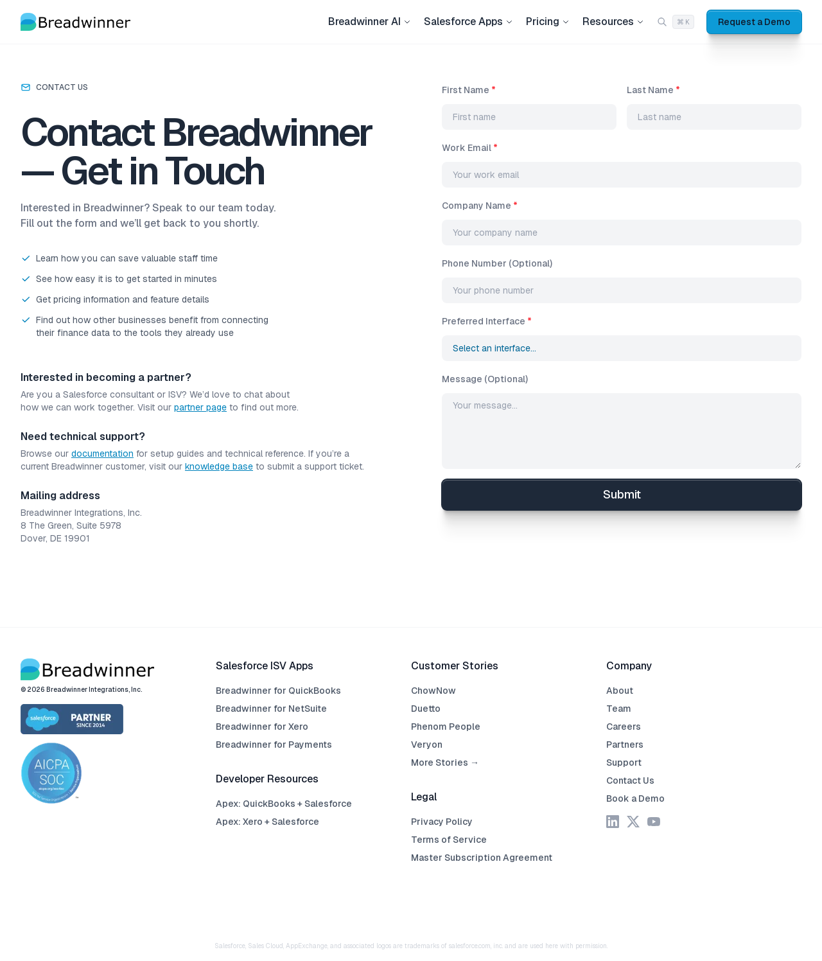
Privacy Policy (442, 821)
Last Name (653, 90)
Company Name (480, 205)
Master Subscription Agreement (481, 857)
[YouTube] (653, 821)
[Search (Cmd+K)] (675, 22)
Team (618, 708)
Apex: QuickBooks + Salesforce (284, 803)
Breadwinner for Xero (262, 726)
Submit (622, 494)
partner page (200, 407)
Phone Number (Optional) (497, 263)
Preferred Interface (487, 321)
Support (624, 762)
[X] (633, 821)
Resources (613, 21)
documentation (102, 453)
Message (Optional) (485, 379)
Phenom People (445, 726)
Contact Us (630, 780)
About (619, 690)
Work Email (470, 148)
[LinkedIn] (612, 821)
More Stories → (445, 762)
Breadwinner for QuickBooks (278, 690)
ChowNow (433, 690)
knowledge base (219, 466)
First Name (469, 90)
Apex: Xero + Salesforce (267, 821)
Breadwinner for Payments (274, 744)
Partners (624, 744)
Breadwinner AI (369, 21)
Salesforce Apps (468, 21)
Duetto (426, 708)
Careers (623, 726)
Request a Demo (754, 22)
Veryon (426, 744)
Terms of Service (449, 839)
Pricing (548, 21)
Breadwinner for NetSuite (271, 708)
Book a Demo (635, 798)
